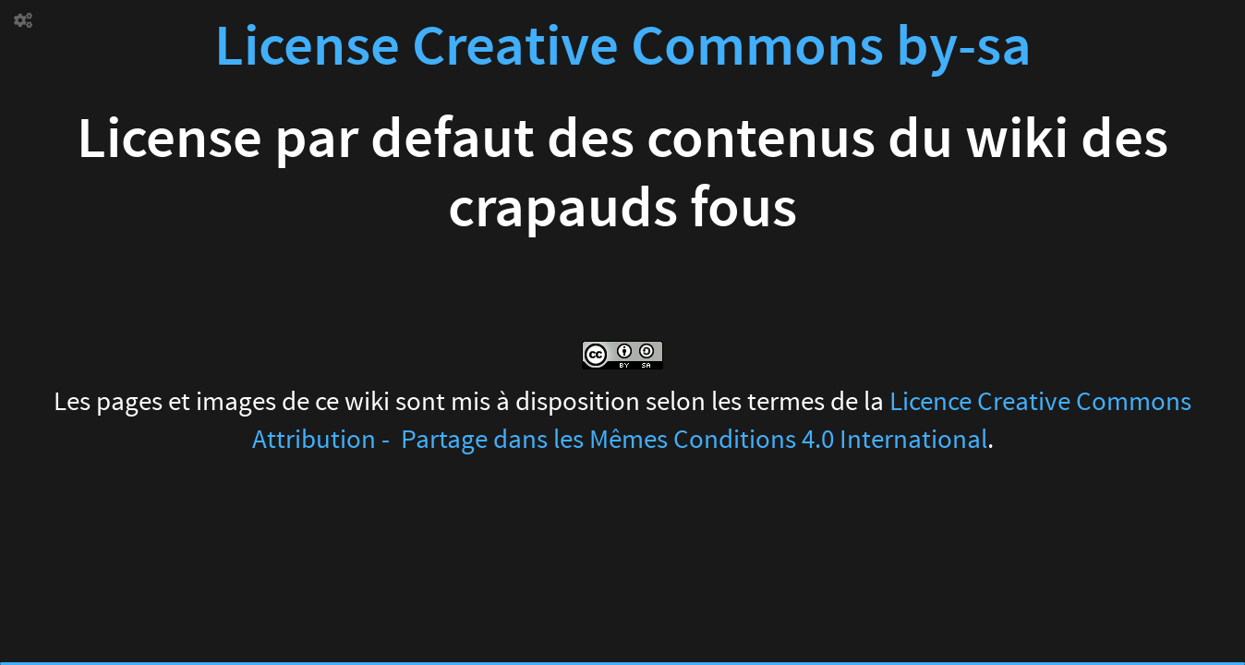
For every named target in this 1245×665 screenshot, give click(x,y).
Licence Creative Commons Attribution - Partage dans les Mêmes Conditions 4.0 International (722, 420)
